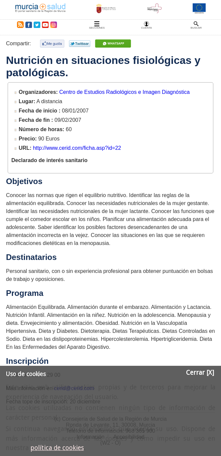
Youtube (45, 24)
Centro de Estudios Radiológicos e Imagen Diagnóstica (124, 92)
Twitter (37, 24)
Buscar (196, 27)
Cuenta (146, 27)
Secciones (97, 27)
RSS (19, 24)
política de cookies (57, 448)
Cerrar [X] (200, 372)
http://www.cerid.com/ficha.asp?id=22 (77, 148)
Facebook (28, 24)
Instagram (53, 24)
